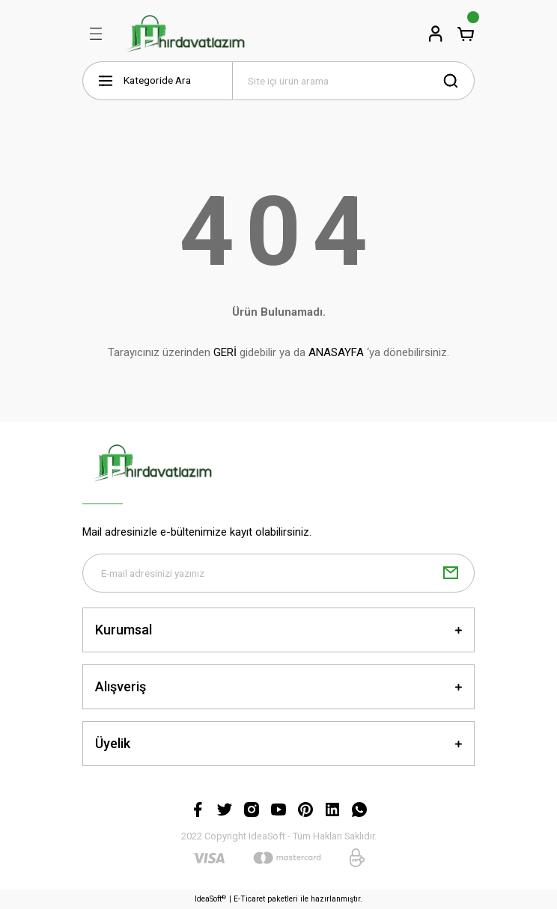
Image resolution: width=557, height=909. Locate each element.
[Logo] (185, 33)
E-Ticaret (249, 899)
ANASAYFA (336, 352)
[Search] (353, 80)
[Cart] (466, 33)
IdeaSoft (210, 899)
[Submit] (451, 573)
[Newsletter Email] (278, 573)
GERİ (225, 352)
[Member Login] (436, 33)
